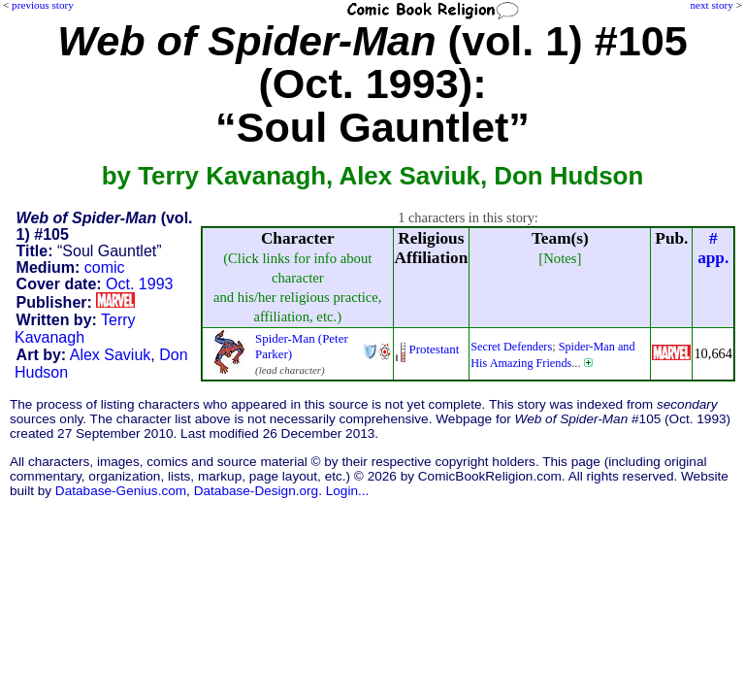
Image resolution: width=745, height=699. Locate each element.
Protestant (434, 349)
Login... (348, 490)
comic (104, 267)
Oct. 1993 (139, 284)
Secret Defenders (511, 346)
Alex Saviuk (110, 355)
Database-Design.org (256, 490)
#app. (713, 248)
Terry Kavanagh (75, 329)
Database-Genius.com (120, 490)
